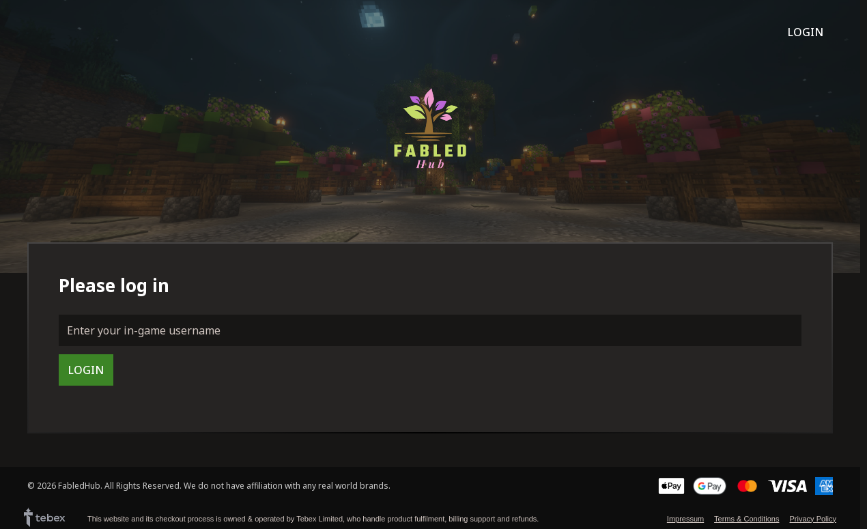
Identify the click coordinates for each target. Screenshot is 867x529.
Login (805, 32)
